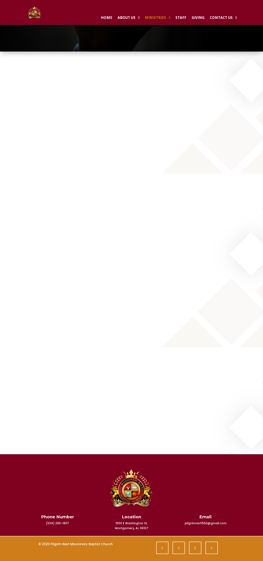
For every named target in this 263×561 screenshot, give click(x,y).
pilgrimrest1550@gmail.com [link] (205, 523)
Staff (180, 18)
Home (106, 18)
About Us (126, 18)
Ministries (155, 18)
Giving (198, 18)
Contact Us (221, 18)
